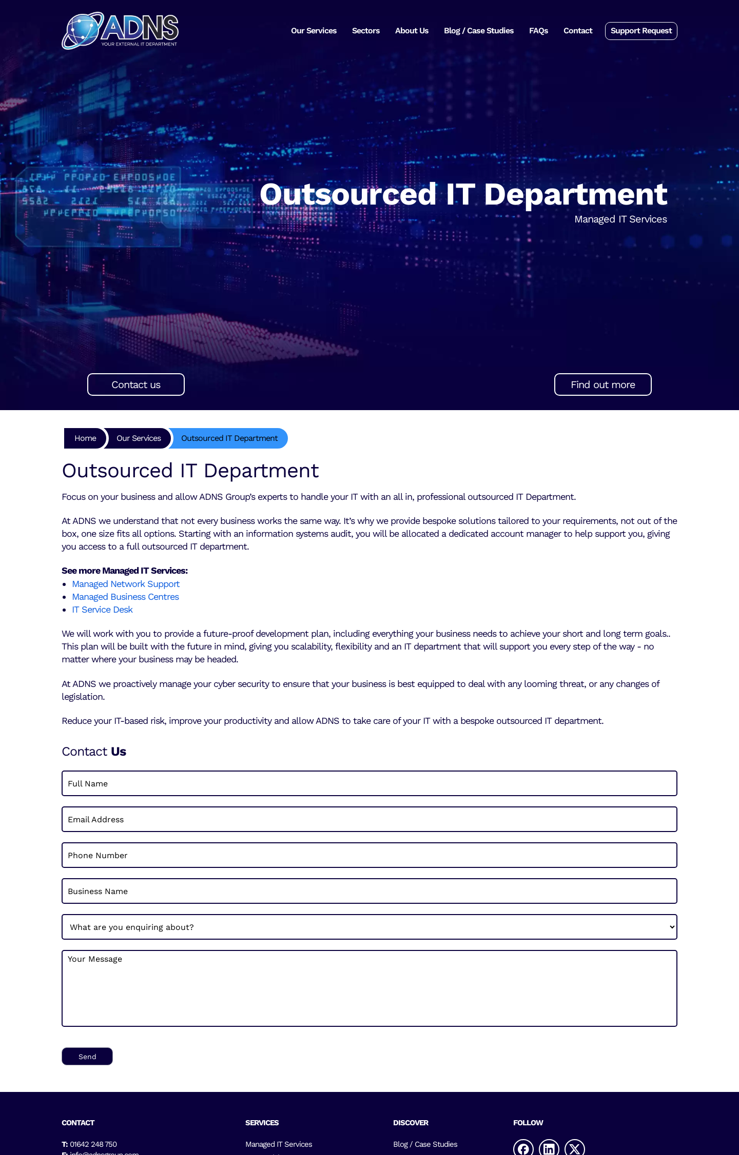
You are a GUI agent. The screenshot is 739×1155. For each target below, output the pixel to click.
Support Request (641, 30)
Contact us (136, 384)
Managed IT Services (278, 1144)
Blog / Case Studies (479, 30)
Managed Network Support (126, 583)
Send (87, 1056)
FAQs (538, 30)
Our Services (314, 30)
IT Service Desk (103, 609)
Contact (577, 30)
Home (85, 438)
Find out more (603, 384)
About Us (412, 30)
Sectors (366, 30)
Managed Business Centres (125, 596)
